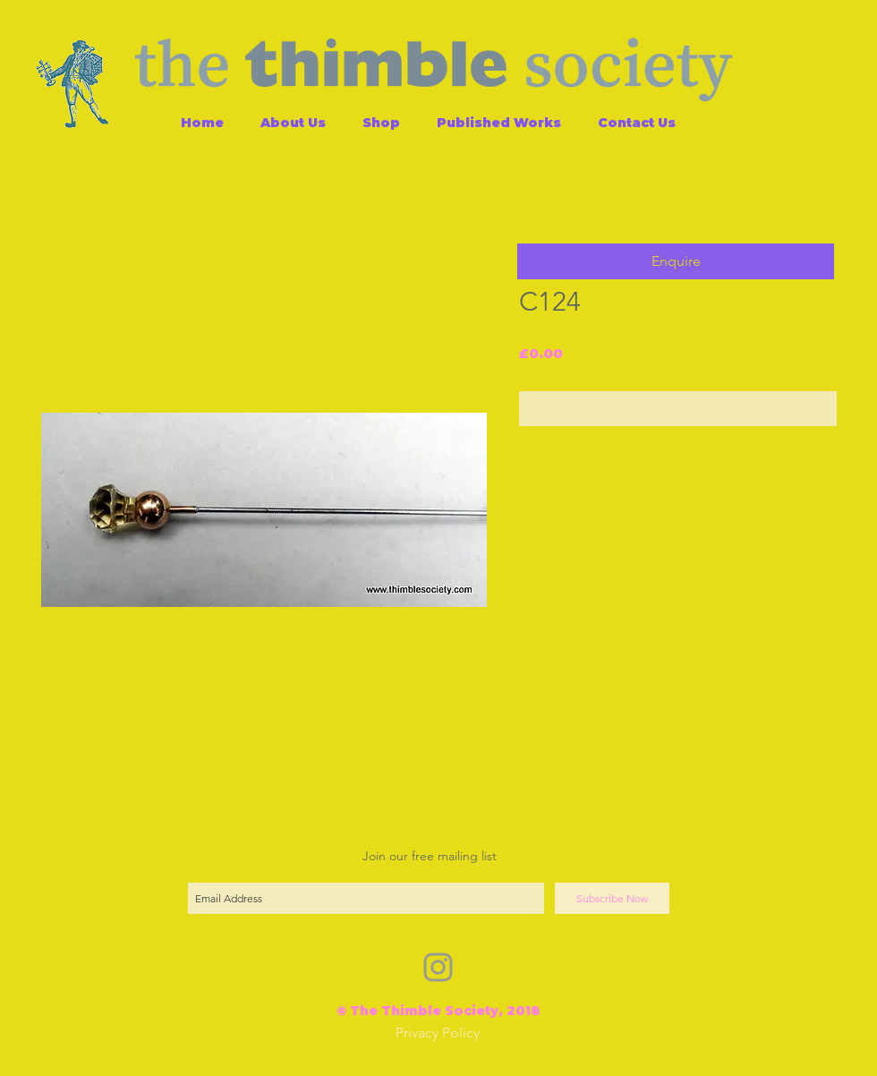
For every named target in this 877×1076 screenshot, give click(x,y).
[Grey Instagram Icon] (438, 967)
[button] (675, 261)
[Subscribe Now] (612, 898)
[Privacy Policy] (437, 1033)
